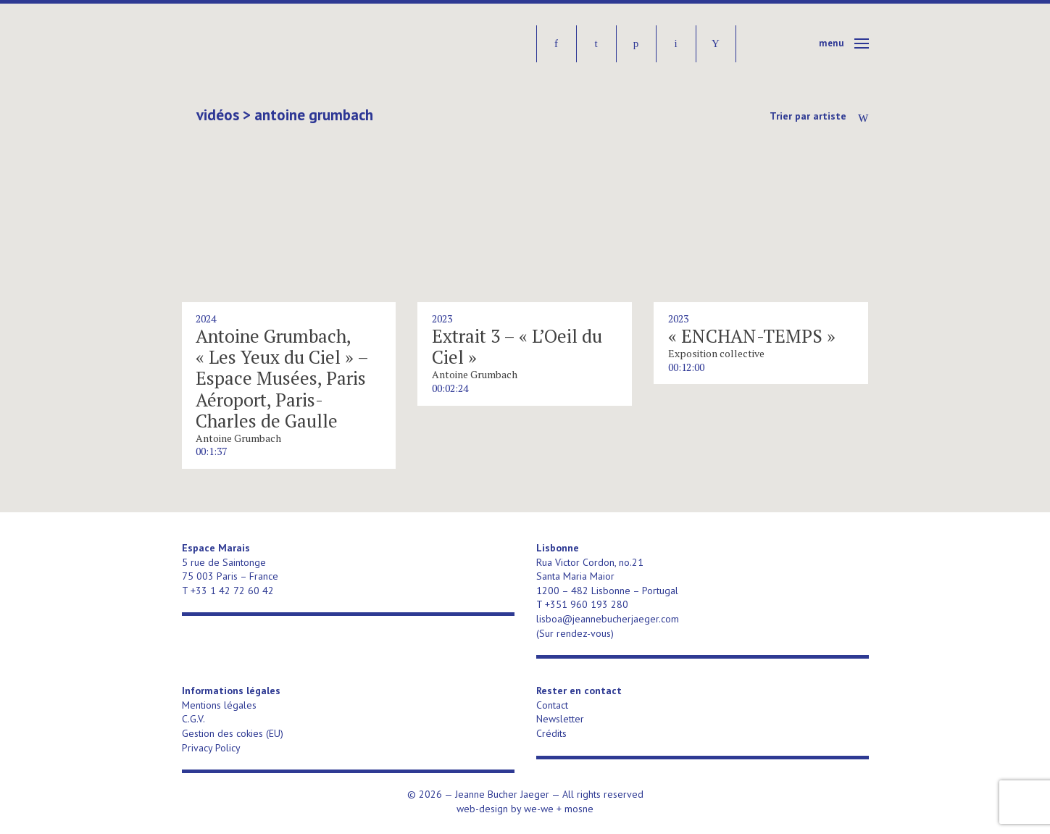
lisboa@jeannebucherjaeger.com (607, 618)
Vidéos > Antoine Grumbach (284, 115)
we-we (539, 808)
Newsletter (560, 718)
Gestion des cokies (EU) (232, 733)
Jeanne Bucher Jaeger (293, 43)
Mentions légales (219, 705)
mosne (578, 808)
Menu (831, 43)
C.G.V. (193, 718)
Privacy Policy (211, 747)
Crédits (551, 733)
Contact (552, 705)
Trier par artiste (808, 115)
